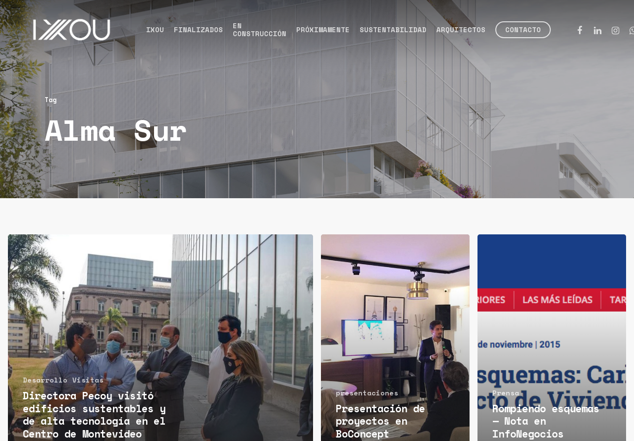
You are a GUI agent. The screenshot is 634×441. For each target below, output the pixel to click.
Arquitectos (460, 30)
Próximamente (323, 30)
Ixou (155, 30)
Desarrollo (45, 380)
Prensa (505, 392)
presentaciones (367, 392)
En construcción (259, 30)
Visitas (88, 380)
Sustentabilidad (393, 30)
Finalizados (198, 30)
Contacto (523, 30)
